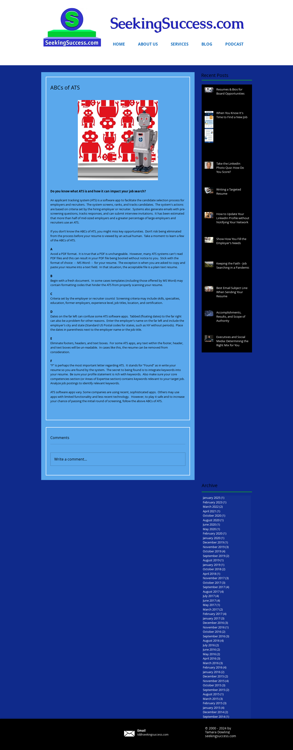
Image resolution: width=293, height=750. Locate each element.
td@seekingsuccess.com (152, 734)
